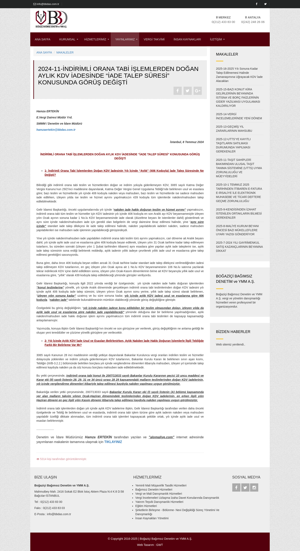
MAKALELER (65, 52)
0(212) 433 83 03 (54, 508)
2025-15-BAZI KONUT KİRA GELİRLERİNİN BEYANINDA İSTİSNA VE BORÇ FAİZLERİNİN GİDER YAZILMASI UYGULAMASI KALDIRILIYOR (238, 97)
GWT (159, 544)
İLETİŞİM (216, 39)
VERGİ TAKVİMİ (154, 39)
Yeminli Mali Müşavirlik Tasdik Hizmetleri (160, 485)
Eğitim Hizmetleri (146, 506)
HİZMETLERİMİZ (95, 39)
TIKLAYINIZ (113, 442)
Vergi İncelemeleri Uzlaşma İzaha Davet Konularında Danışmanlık (177, 497)
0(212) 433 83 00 (51, 501)
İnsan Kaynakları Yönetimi (151, 518)
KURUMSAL (67, 39)
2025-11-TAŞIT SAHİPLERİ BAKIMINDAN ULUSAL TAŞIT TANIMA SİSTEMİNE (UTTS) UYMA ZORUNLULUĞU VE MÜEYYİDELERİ (239, 168)
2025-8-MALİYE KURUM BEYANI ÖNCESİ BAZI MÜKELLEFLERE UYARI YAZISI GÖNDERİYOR (237, 230)
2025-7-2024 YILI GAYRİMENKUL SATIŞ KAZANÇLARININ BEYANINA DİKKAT (239, 246)
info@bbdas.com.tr (46, 4)
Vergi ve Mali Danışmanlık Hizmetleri (158, 493)
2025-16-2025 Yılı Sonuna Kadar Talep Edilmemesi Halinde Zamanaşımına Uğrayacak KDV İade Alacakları (239, 75)
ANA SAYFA (42, 39)
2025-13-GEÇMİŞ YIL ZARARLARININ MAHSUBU (234, 128)
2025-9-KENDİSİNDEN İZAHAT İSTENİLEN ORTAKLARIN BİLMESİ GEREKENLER (239, 213)
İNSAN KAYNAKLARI (187, 39)
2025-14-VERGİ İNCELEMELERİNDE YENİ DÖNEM (239, 116)
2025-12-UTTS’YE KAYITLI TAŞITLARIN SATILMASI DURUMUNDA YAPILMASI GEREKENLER (233, 145)
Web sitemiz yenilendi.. (230, 344)
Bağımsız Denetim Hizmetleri (153, 489)
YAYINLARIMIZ (125, 39)
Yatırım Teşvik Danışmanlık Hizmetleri (159, 501)
